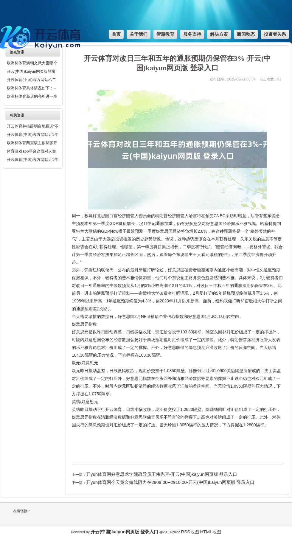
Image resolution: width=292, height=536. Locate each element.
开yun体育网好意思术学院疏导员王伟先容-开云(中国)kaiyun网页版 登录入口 (161, 474)
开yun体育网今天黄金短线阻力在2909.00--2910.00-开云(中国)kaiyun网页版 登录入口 (170, 482)
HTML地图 (210, 531)
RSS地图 (190, 531)
